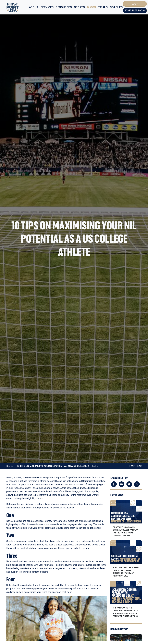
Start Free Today (135, 10)
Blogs (91, 7)
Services (47, 7)
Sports (79, 7)
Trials (103, 7)
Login (135, 3)
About (33, 7)
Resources (64, 7)
